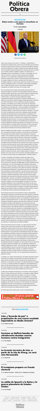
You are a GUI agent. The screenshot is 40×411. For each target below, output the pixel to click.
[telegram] (21, 54)
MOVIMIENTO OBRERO (26, 397)
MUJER (33, 397)
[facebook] (15, 54)
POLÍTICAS (7, 397)
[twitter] (18, 54)
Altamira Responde (32, 400)
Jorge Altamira (22, 26)
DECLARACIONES (17, 400)
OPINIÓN (24, 400)
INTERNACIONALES (20, 19)
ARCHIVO (10, 400)
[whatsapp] (24, 54)
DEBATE (4, 400)
